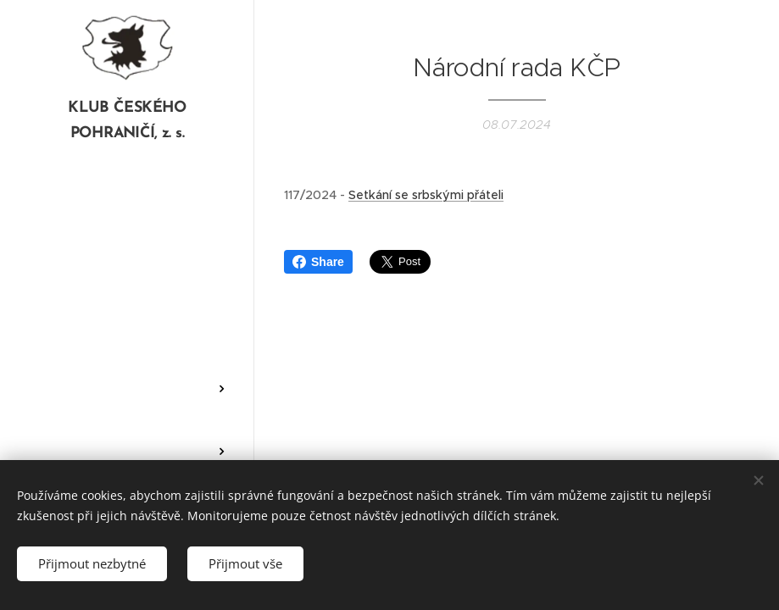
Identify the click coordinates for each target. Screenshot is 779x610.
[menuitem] (127, 213)
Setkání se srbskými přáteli (426, 194)
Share (318, 262)
